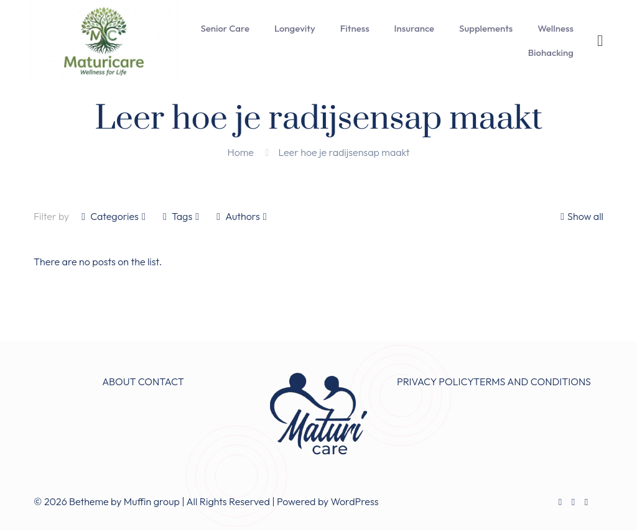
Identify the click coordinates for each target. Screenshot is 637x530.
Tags (181, 216)
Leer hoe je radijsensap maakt (343, 152)
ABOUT (119, 381)
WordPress (355, 501)
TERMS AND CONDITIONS (532, 381)
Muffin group (152, 501)
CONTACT (161, 381)
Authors (241, 216)
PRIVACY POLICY (435, 381)
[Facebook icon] (560, 502)
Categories (113, 216)
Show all (580, 216)
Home (241, 152)
